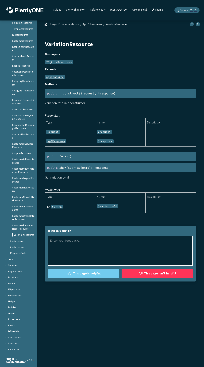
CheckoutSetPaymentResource (23, 117)
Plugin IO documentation (64, 24)
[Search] (187, 10)
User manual (139, 9)
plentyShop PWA (75, 9)
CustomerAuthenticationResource (23, 170)
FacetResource (20, 34)
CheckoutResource (22, 109)
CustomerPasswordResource (22, 145)
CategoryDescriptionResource (23, 73)
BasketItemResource (23, 48)
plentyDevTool (118, 9)
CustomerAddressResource (23, 161)
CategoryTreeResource (23, 92)
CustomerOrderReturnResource (23, 217)
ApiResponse (17, 247)
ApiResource (17, 241)
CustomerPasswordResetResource (22, 227)
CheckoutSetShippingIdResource (23, 126)
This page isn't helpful (157, 273)
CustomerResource (22, 40)
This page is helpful (84, 273)
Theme (157, 9)
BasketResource (21, 65)
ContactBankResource (23, 58)
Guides (57, 9)
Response (101, 168)
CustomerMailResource (23, 189)
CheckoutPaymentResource (23, 101)
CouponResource (21, 153)
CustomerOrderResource (22, 208)
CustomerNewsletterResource (23, 198)
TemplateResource (22, 28)
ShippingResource (22, 22)
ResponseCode (18, 253)
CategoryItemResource (23, 82)
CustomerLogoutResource (23, 179)
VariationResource (24, 234)
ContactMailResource (23, 136)
